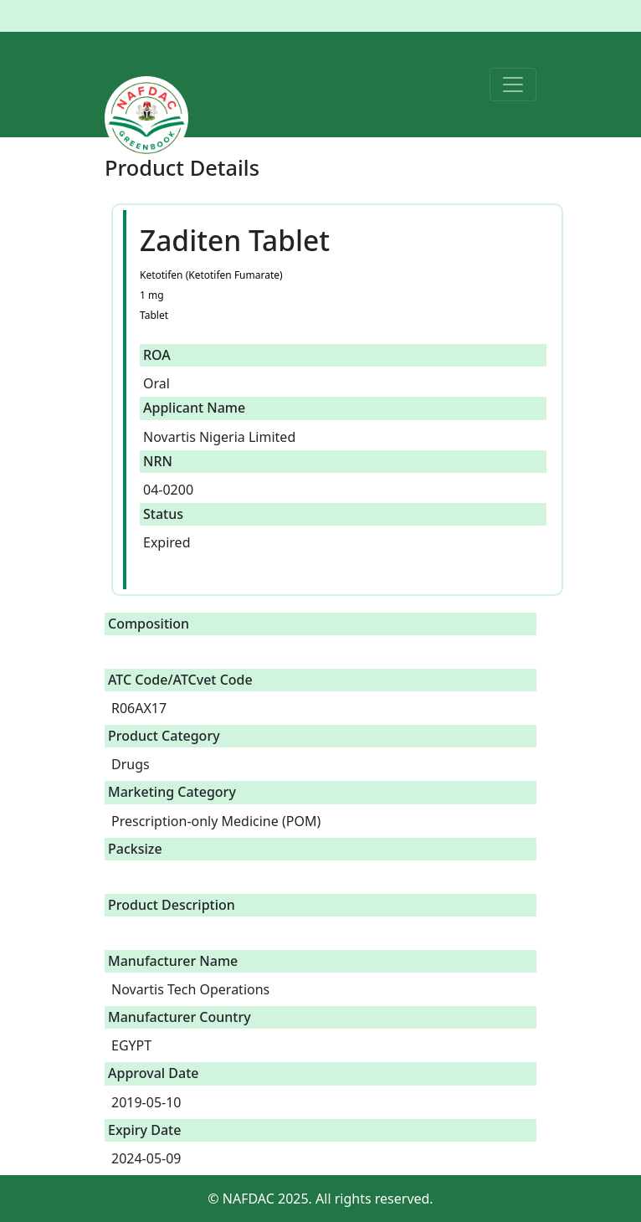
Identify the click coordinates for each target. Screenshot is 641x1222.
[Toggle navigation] (513, 84)
